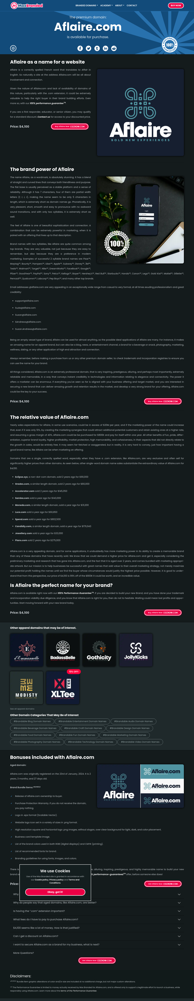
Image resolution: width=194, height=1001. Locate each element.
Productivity (17, 997)
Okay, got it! (55, 892)
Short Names (18, 969)
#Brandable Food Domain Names (33, 690)
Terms (58, 986)
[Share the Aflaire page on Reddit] (114, 48)
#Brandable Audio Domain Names (139, 676)
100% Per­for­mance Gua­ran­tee (76, 593)
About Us (60, 974)
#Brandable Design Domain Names (135, 683)
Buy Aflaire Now (62, 126)
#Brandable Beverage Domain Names (36, 683)
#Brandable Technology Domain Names (94, 697)
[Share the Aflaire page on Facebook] (80, 48)
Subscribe (175, 981)
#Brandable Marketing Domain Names (130, 690)
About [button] (118, 5)
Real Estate (17, 980)
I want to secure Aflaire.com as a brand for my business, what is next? (56, 900)
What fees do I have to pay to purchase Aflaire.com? (45, 875)
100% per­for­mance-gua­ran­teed (106, 829)
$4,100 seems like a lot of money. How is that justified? (46, 883)
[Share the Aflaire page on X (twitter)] (88, 48)
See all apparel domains (22, 664)
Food (13, 991)
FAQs (57, 980)
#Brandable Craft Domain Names (86, 683)
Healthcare (17, 974)
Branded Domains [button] (86, 5)
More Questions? (23, 908)
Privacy (59, 991)
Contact (132, 5)
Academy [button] (105, 5)
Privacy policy (56, 879)
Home (58, 969)
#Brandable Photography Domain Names (38, 697)
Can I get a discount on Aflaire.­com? (35, 892)
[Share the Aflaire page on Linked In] (105, 48)
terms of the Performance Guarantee (79, 946)
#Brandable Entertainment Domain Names (86, 676)
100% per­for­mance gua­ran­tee (48, 103)
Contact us (44, 116)
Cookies (59, 997)
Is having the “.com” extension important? (39, 867)
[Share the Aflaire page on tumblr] (97, 48)
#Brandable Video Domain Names (146, 697)
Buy (176, 5)
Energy (14, 986)
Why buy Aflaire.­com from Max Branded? (38, 850)
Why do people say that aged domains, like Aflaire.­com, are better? (55, 858)
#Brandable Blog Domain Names (33, 676)
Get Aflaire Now (155, 839)
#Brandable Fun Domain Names (80, 690)
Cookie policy (42, 879)
